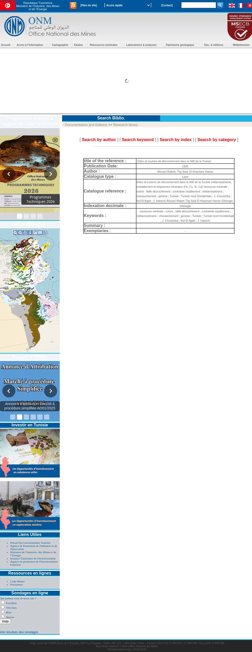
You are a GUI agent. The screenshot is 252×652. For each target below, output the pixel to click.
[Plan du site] (89, 5)
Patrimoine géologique (180, 45)
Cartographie (60, 45)
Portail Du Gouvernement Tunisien (30, 542)
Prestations (16, 584)
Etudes (78, 45)
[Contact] (167, 5)
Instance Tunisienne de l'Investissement (33, 558)
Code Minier (17, 581)
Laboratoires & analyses (141, 45)
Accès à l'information (30, 45)
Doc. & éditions (213, 45)
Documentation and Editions (86, 125)
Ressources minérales (103, 45)
